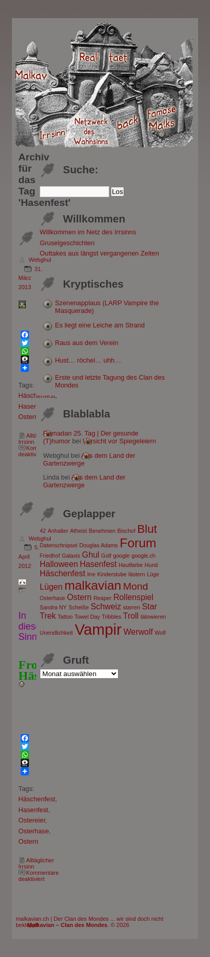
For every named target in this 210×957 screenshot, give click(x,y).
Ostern (28, 417)
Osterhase (34, 831)
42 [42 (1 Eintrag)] (43, 531)
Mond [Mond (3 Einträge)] (135, 586)
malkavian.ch (32, 919)
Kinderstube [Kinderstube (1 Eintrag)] (112, 574)
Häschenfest (37, 799)
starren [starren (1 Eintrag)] (131, 607)
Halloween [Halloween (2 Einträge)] (59, 564)
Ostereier (32, 820)
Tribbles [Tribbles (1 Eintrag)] (112, 617)
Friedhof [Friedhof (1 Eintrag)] (50, 555)
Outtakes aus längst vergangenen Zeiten (99, 253)
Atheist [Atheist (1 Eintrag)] (78, 531)
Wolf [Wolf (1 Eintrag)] (160, 633)
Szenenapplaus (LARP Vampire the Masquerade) (107, 307)
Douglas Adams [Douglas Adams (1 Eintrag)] (98, 545)
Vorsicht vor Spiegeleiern (119, 441)
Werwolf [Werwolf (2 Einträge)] (138, 631)
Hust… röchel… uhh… (88, 360)
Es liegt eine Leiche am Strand (100, 325)
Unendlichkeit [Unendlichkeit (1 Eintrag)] (56, 633)
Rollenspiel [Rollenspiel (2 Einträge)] (133, 597)
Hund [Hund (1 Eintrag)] (151, 565)
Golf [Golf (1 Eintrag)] (106, 555)
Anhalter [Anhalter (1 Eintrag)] (58, 531)
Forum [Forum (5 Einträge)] (137, 543)
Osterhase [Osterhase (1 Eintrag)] (52, 598)
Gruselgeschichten (67, 243)
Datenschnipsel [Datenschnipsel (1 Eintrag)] (59, 545)
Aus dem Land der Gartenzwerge (84, 481)
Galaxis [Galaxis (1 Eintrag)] (71, 555)
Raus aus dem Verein (86, 343)
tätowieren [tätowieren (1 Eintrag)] (153, 617)
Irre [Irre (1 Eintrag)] (91, 574)
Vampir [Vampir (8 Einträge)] (98, 629)
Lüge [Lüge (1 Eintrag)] (153, 574)
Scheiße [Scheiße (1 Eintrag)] (79, 607)
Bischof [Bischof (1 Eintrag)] (126, 531)
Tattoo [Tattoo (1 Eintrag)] (64, 617)
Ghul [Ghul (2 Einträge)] (90, 554)
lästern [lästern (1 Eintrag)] (136, 574)
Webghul (40, 260)
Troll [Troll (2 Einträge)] (131, 615)
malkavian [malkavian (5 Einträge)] (92, 585)
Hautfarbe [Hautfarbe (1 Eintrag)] (130, 565)
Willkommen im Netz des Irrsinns (88, 232)
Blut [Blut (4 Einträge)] (147, 528)
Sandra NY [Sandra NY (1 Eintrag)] (53, 607)
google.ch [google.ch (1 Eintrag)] (143, 555)
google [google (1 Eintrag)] (121, 555)
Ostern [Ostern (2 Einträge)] (79, 597)
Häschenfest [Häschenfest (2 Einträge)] (62, 573)
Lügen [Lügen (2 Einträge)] (51, 586)
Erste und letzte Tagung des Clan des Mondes (109, 381)
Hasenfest (34, 406)
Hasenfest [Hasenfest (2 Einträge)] (98, 564)
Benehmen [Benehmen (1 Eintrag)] (102, 531)
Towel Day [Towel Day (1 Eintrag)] (87, 617)
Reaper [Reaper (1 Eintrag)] (103, 598)
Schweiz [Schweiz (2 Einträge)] (106, 606)
